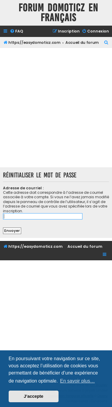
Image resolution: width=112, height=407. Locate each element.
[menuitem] (16, 31)
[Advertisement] (56, 107)
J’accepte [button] (34, 396)
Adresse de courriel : (23, 188)
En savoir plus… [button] (77, 380)
